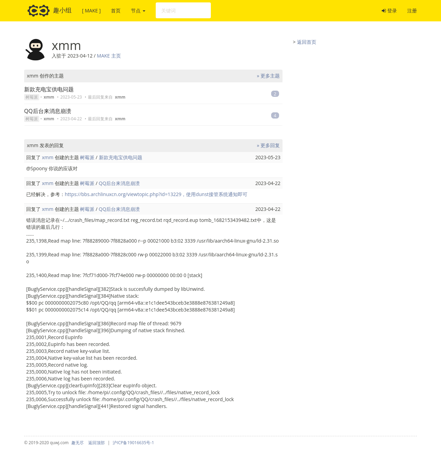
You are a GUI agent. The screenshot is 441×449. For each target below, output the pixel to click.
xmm (49, 97)
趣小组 (50, 11)
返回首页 (306, 42)
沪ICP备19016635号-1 (133, 443)
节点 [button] (138, 10)
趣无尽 (77, 443)
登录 (389, 10)
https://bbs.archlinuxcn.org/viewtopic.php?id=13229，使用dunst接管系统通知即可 (156, 194)
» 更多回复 (268, 145)
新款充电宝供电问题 (49, 89)
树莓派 (31, 97)
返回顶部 (96, 443)
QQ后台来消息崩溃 (47, 111)
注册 (412, 10)
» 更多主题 (268, 75)
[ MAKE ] (91, 10)
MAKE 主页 (109, 55)
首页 (116, 10)
